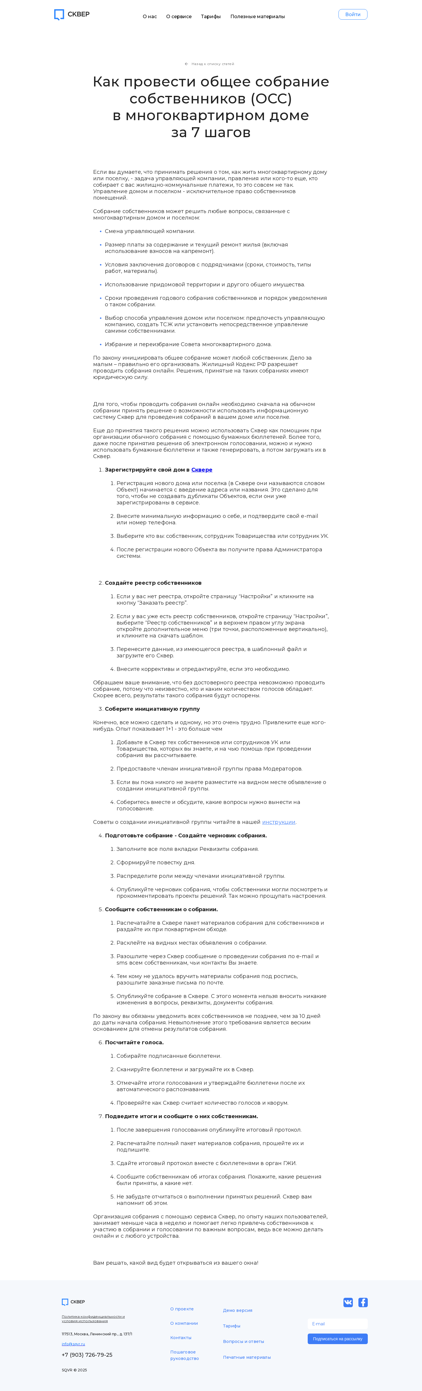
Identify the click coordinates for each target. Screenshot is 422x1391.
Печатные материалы (247, 1357)
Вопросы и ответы (243, 1341)
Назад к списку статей (209, 64)
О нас (150, 16)
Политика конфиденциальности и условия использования (93, 1318)
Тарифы (211, 16)
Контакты (180, 1337)
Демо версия (238, 1310)
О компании (184, 1323)
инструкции (279, 822)
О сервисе (179, 16)
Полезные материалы (258, 16)
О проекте (182, 1309)
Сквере (201, 470)
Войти (353, 14)
